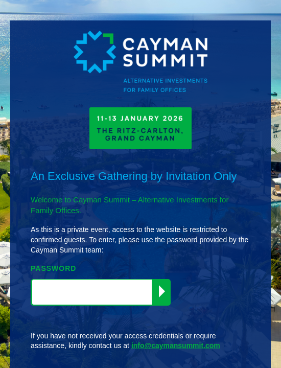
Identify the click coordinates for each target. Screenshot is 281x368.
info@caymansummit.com (175, 345)
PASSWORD (53, 268)
